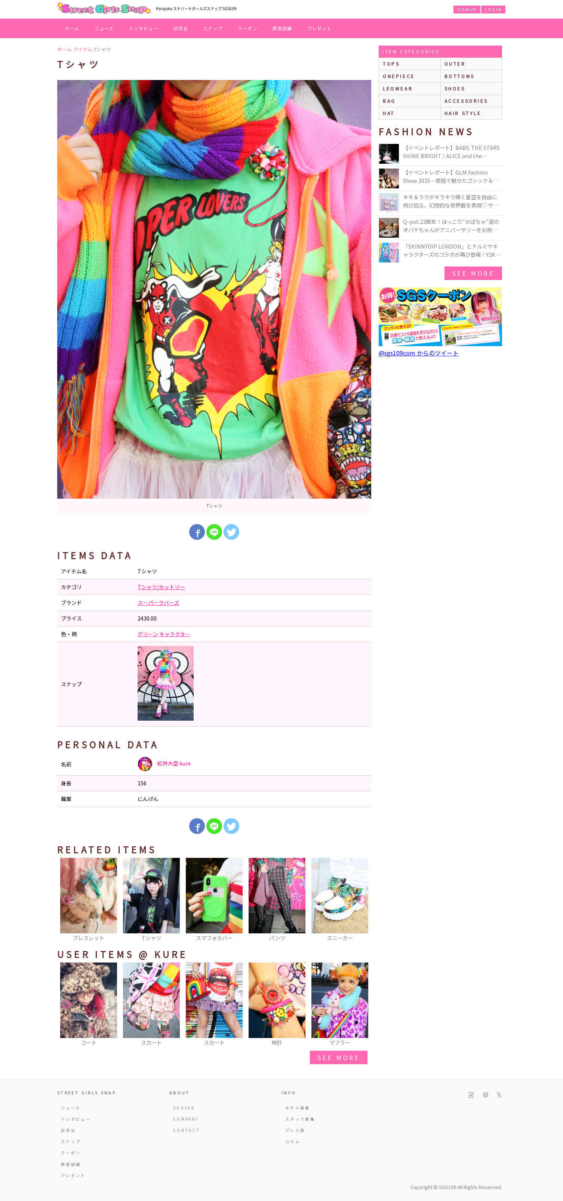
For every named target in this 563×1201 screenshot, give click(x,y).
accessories (466, 101)
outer (455, 64)
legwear (398, 88)
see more (338, 1057)
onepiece (399, 76)
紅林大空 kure (164, 764)
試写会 (180, 28)
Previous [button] (66, 900)
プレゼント (319, 28)
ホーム (72, 28)
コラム (292, 1141)
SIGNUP (467, 9)
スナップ (213, 28)
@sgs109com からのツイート (419, 352)
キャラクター (174, 634)
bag (389, 101)
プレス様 (295, 1130)
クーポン (248, 28)
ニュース (104, 28)
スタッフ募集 (300, 1119)
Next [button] (361, 900)
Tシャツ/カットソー (161, 587)
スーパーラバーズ (158, 602)
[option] (214, 296)
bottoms (459, 76)
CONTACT (186, 1130)
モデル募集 (297, 1108)
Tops (391, 64)
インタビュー (143, 28)
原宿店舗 (282, 28)
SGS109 (184, 1108)
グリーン (148, 634)
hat (389, 113)
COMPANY (186, 1119)
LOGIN (493, 9)
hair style (463, 113)
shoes (454, 88)
